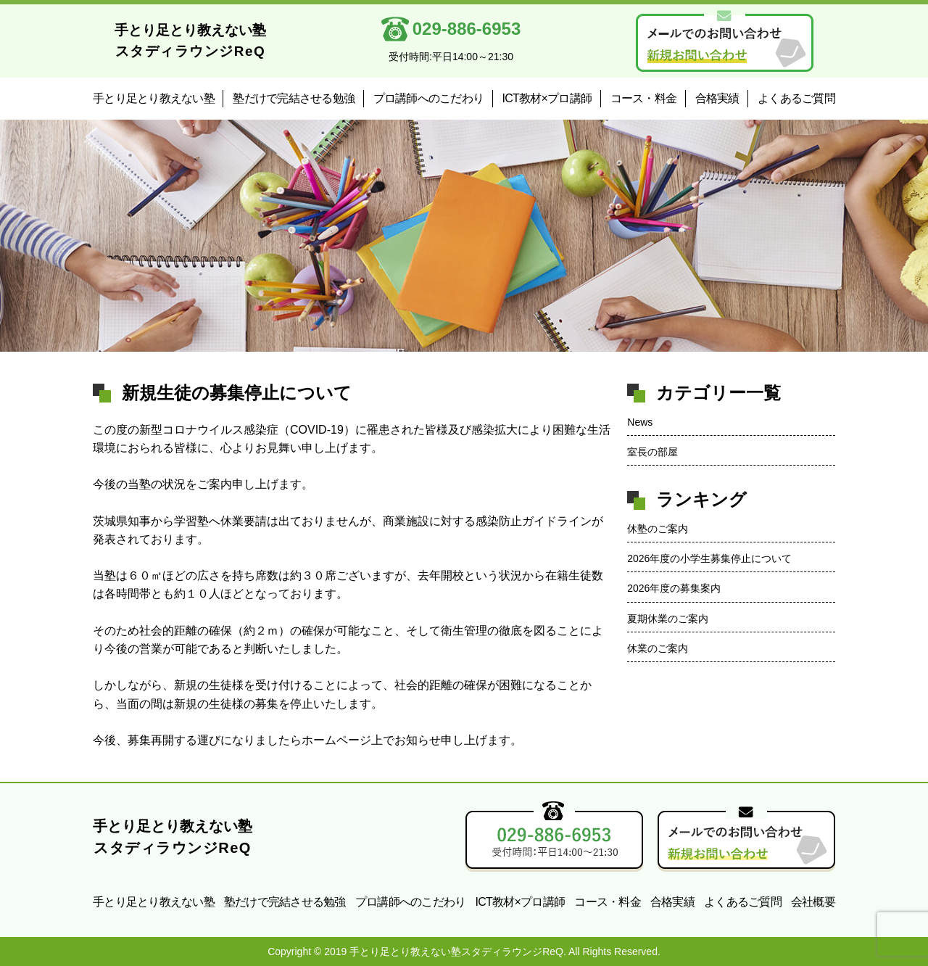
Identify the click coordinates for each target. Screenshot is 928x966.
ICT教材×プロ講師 (547, 98)
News (639, 422)
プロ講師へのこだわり (428, 98)
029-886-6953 (454, 29)
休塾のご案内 (657, 528)
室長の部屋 (652, 452)
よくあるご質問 (796, 98)
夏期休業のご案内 (667, 618)
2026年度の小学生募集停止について (709, 558)
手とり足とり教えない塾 (154, 98)
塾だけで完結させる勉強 (294, 98)
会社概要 (813, 902)
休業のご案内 (657, 648)
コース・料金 (643, 98)
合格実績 (717, 98)
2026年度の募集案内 (674, 588)
